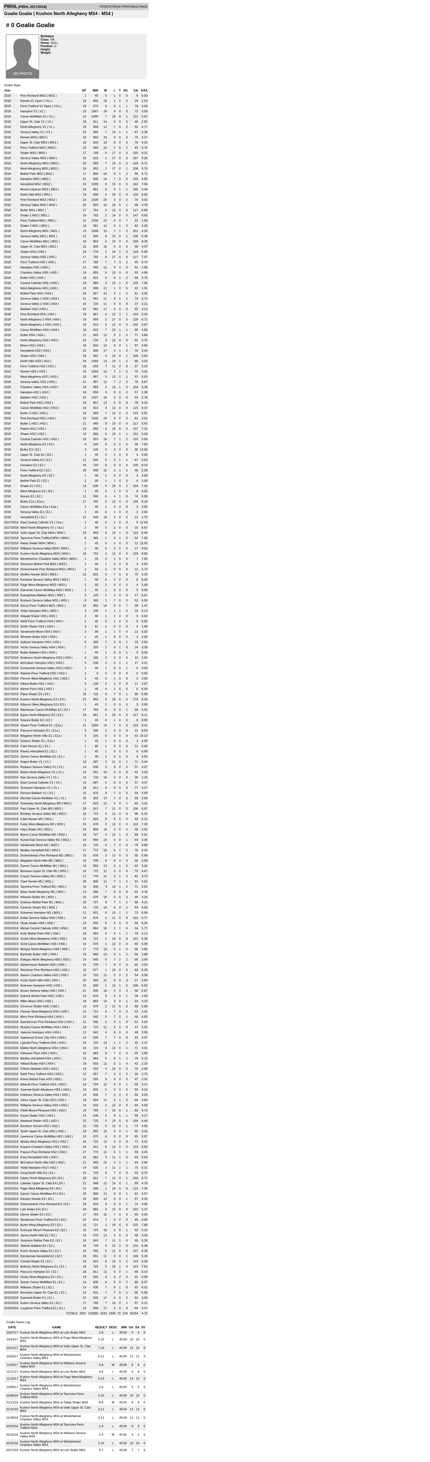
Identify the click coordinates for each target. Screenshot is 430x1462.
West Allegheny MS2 (34, 168)
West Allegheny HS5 (34, 288)
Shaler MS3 (28, 152)
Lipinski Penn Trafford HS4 (38, 1042)
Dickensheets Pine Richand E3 (41, 1204)
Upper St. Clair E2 (32, 454)
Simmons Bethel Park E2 (37, 1240)
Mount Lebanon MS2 (34, 189)
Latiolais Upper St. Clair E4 (38, 1183)
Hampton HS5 (29, 267)
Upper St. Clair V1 (32, 121)
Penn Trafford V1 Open (35, 106)
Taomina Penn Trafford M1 (38, 886)
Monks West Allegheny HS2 (39, 1141)
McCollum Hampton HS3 (36, 662)
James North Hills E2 (34, 1235)
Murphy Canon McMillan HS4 (40, 1027)
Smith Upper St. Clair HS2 (37, 1131)
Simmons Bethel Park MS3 (38, 564)
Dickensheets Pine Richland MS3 (42, 569)
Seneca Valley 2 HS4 (34, 303)
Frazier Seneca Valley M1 (37, 876)
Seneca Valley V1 (32, 132)
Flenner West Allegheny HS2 (39, 678)
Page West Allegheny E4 (36, 1188)
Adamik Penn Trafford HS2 (38, 673)
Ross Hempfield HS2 (34, 1157)
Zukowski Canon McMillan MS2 (41, 590)
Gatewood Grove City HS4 (38, 1037)
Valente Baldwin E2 (33, 1245)
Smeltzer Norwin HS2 (34, 1126)
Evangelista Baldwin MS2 (37, 595)
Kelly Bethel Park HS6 (35, 933)
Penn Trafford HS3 (32, 366)
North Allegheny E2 (33, 475)
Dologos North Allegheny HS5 (40, 959)
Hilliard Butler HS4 (32, 1063)
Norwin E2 (27, 496)
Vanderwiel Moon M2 (34, 845)
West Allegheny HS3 (34, 376)
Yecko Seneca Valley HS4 (37, 647)
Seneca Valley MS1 (33, 236)
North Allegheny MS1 (34, 231)
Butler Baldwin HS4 (33, 652)
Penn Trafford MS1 (33, 220)
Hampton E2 (28, 465)
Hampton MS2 (29, 178)
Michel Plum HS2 (31, 688)
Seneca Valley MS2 (33, 205)
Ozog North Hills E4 (33, 1172)
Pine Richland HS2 (33, 418)
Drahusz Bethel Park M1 (36, 902)
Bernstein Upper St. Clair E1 (39, 1292)
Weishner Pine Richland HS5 (39, 969)
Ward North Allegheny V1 (37, 527)
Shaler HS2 (28, 433)
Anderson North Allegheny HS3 (41, 657)
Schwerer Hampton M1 (35, 912)
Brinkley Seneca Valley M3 (38, 813)
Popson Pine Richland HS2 (38, 1152)
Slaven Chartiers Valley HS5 (39, 975)
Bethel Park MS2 (31, 173)
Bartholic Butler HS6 (33, 954)
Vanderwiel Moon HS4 (35, 631)
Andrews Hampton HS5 (36, 985)
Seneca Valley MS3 (33, 158)
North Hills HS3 (30, 361)
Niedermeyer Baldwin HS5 (38, 964)
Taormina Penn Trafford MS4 (39, 538)
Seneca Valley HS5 (33, 257)
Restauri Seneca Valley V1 (38, 767)
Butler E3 (26, 449)
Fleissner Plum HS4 (33, 1053)
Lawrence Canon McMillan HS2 (41, 1136)
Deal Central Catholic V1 (36, 522)
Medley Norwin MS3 (33, 574)
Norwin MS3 (28, 137)
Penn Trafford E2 (31, 470)
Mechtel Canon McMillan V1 (39, 798)
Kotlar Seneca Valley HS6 (37, 917)
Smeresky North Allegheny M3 (40, 803)
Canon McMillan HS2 (34, 407)
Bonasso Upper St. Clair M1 (39, 871)
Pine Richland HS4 (33, 314)
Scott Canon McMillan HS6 (38, 943)
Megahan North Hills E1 (36, 735)
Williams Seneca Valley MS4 (39, 548)
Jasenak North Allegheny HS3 (40, 1089)
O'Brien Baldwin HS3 (34, 1068)
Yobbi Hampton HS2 (33, 1167)
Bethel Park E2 (30, 480)
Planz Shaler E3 (31, 694)
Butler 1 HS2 (28, 423)
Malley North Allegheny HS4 (39, 1048)
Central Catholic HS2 (34, 439)
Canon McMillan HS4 (34, 329)
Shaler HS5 (28, 251)
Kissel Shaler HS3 (32, 1115)
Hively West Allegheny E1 (37, 1276)
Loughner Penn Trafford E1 (38, 1308)
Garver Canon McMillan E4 (38, 1193)
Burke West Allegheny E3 (37, 1224)
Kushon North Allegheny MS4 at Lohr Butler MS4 (52, 1332)
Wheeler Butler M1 (32, 897)
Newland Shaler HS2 (34, 1120)
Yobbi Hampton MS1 (34, 610)
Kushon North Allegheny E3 (38, 699)
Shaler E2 (26, 486)
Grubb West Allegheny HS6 (38, 938)
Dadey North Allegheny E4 (38, 1178)
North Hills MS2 (30, 194)
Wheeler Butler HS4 (33, 636)
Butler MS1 (27, 210)
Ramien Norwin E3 (33, 1198)
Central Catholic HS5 (34, 283)
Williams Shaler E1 (33, 1287)
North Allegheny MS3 (34, 163)
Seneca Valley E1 (32, 512)
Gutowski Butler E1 (33, 1297)
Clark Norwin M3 (31, 819)
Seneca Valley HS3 (33, 381)
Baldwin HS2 (29, 397)
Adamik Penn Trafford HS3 (38, 1084)
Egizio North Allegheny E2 (37, 714)
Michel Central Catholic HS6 (39, 928)
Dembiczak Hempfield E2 (37, 1256)
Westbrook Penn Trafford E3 (39, 1219)
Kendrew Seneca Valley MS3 (39, 579)
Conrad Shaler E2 (32, 1261)
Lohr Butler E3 (29, 1209)
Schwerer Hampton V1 (35, 787)
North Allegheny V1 (33, 126)
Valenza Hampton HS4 (35, 1032)
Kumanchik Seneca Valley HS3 (41, 668)
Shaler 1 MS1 (29, 215)
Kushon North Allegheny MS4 (40, 553)
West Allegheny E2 (33, 491)
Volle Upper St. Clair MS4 (37, 532)
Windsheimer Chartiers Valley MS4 (43, 558)
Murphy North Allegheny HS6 (39, 949)
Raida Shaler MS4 (32, 543)
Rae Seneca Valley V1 (35, 777)
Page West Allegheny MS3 (38, 584)
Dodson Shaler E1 (32, 741)
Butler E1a (27, 501)
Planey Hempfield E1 (34, 751)
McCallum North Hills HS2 (37, 1162)
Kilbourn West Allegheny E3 (39, 704)
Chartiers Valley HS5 (34, 272)
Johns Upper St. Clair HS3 (38, 1100)
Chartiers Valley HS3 (34, 387)
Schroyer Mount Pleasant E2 (39, 1230)
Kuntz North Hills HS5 (34, 980)
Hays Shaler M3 (31, 829)
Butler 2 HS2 (28, 413)
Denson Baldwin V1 (33, 793)
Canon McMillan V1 (33, 116)
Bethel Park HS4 (31, 293)
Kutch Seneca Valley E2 (36, 1250)
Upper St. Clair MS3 (33, 142)
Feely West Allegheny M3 (37, 824)
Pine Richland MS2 (33, 95)
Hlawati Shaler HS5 (33, 616)
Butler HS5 (27, 277)
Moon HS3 (27, 345)
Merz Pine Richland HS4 (36, 1016)
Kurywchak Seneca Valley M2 (40, 839)
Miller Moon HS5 (31, 1001)
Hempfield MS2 (30, 184)
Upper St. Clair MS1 (33, 246)
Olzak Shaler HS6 (32, 923)
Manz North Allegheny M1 (37, 891)
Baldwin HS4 (29, 309)
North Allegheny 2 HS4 (35, 319)
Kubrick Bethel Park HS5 (36, 995)
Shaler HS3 (28, 355)
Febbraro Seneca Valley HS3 (39, 1094)
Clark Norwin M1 (31, 881)
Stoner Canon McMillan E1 (38, 756)
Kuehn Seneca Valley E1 (36, 1303)
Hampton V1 (28, 111)
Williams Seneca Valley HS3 (39, 1105)
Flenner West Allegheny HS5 (39, 1011)
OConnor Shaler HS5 (34, 1006)
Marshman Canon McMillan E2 (40, 709)
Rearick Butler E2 (32, 720)
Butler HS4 (27, 335)
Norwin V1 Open (31, 100)
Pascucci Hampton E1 (35, 730)
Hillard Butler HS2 (32, 683)
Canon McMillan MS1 (34, 241)
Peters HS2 (28, 428)
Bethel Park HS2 (31, 402)
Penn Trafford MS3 (33, 147)
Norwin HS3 (28, 371)
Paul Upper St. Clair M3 (36, 808)
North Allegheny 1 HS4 (35, 324)
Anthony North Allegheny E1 (39, 1266)
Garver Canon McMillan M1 (38, 865)
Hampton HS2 (29, 392)
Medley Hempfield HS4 (35, 1058)
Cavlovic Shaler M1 (33, 907)
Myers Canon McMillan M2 (38, 834)
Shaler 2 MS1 (29, 225)
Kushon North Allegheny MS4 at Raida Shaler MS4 (54, 1402)
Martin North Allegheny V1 (37, 772)
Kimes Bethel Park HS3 (36, 1079)
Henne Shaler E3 (31, 1214)
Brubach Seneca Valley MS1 (39, 600)
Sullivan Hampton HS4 (35, 642)
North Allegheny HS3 (34, 340)
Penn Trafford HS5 (32, 262)
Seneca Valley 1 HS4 (34, 298)
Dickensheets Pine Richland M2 (41, 855)
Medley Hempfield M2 (34, 850)
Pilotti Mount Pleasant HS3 (38, 1110)
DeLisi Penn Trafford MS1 (37, 605)
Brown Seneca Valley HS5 (37, 990)
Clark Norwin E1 (31, 746)
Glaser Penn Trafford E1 (36, 725)
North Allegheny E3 (33, 444)
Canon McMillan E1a (34, 506)
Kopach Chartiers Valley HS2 (39, 1146)
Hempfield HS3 (30, 350)
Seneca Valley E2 (32, 459)
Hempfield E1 (29, 517)
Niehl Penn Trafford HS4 (36, 621)
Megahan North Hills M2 (36, 860)
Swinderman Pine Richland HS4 (41, 1022)
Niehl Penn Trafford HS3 (36, 1074)
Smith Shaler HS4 (32, 626)
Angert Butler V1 (31, 761)
